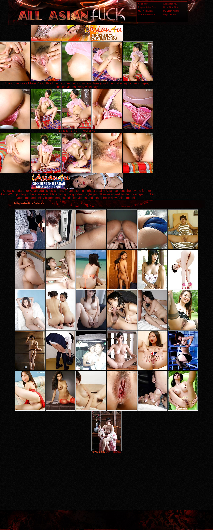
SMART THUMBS (113, 452)
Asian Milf (143, 4)
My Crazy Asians (171, 11)
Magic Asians (169, 14)
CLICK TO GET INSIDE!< (77, 131)
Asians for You (170, 4)
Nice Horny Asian (146, 14)
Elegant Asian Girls (147, 7)
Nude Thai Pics (170, 7)
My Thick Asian (145, 11)
